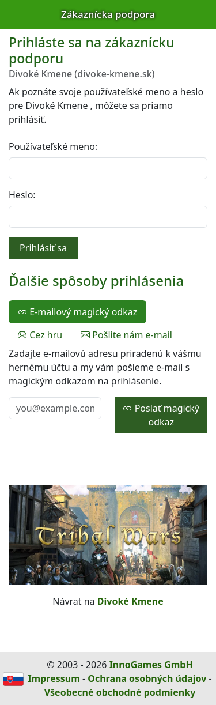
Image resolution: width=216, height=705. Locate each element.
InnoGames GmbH (151, 664)
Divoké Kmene (130, 601)
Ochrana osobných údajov (147, 678)
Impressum (53, 678)
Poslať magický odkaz (161, 415)
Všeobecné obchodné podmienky (120, 692)
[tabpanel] (108, 389)
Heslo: (22, 194)
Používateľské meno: (53, 146)
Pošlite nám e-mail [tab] (126, 335)
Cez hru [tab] (40, 335)
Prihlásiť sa (43, 248)
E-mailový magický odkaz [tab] (77, 312)
